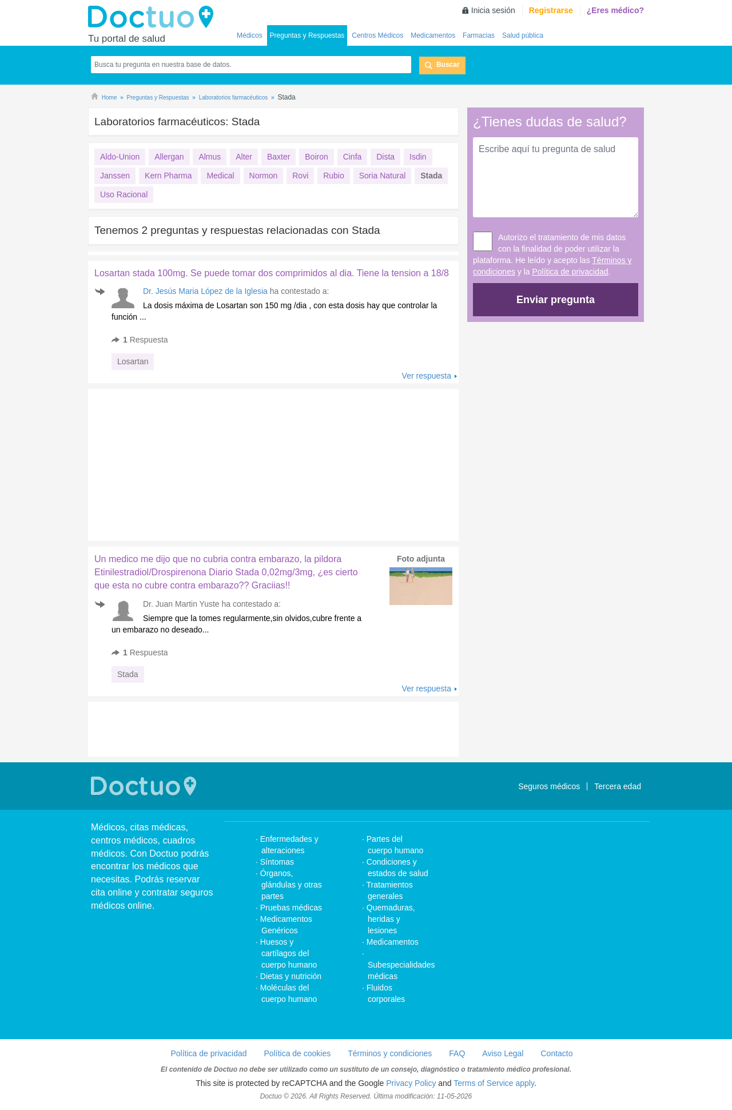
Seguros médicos (549, 786)
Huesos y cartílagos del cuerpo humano (288, 953)
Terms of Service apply (493, 1083)
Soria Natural (382, 175)
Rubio (333, 175)
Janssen (115, 175)
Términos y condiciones (390, 1053)
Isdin (418, 156)
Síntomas (277, 861)
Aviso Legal (502, 1053)
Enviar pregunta (555, 299)
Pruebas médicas (291, 907)
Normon (263, 175)
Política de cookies (297, 1053)
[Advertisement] (175, 462)
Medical (220, 175)
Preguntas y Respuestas (307, 35)
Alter (244, 156)
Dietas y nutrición (290, 976)
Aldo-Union (120, 156)
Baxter (278, 156)
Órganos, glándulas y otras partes (291, 885)
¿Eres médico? (615, 10)
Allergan (169, 156)
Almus (209, 156)
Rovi (300, 175)
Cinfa (352, 156)
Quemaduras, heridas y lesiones (391, 919)
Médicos (249, 35)
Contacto (556, 1053)
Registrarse (551, 10)
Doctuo (154, 17)
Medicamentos (433, 35)
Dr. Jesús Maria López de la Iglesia (205, 291)
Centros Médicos (377, 35)
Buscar (448, 65)
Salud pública (522, 35)
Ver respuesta (426, 375)
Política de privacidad (570, 271)
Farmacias (479, 35)
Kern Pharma (168, 175)
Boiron (316, 156)
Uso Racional (124, 194)
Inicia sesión (493, 10)
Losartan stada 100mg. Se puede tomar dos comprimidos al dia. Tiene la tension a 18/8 (271, 273)
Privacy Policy (411, 1083)
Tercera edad (617, 786)
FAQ (457, 1053)
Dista (385, 156)
